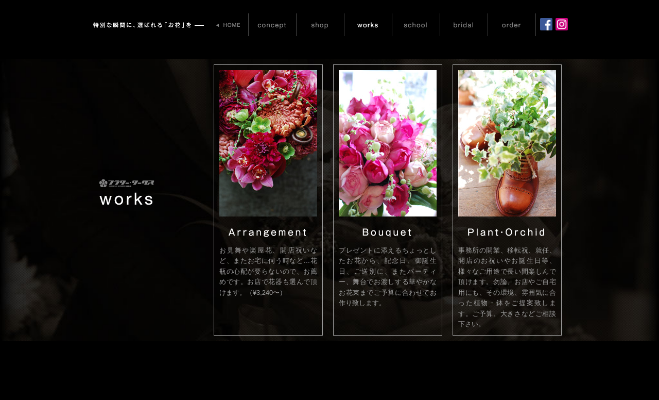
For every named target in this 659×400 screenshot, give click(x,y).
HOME (229, 24)
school (416, 24)
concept (272, 24)
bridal (464, 24)
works (368, 24)
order (511, 24)
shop (320, 24)
